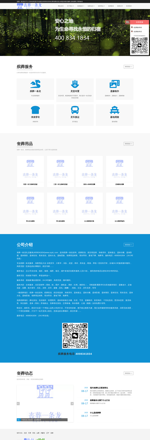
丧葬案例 (111, 6)
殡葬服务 (80, 6)
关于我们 (70, 6)
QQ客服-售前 (136, 27)
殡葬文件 (120, 6)
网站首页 (61, 6)
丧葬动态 (91, 6)
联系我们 (129, 6)
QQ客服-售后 (136, 31)
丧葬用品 (101, 6)
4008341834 (47, 1)
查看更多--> (128, 66)
